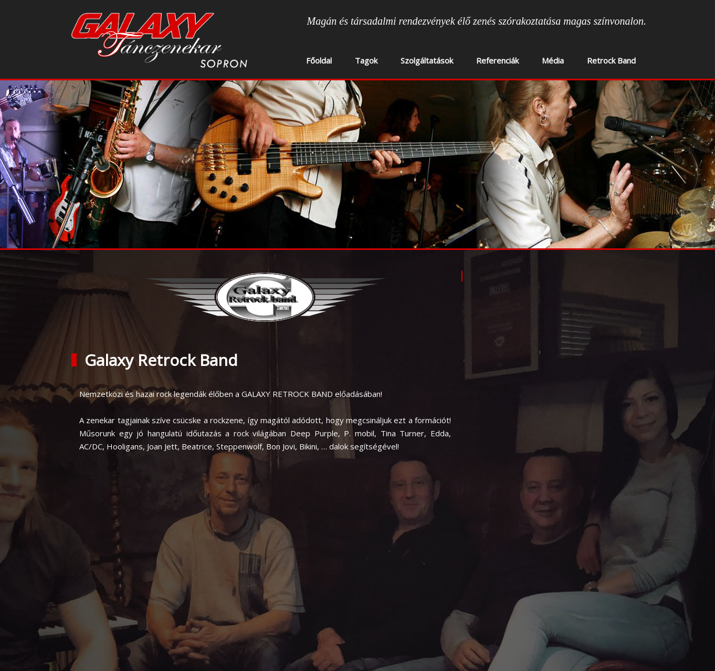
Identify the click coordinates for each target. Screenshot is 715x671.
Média (553, 60)
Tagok (366, 60)
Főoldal (319, 60)
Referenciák (497, 60)
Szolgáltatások (427, 60)
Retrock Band (611, 60)
